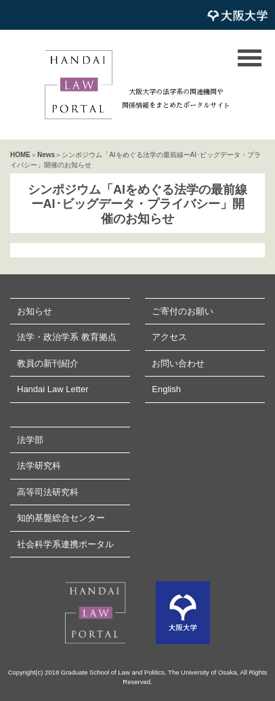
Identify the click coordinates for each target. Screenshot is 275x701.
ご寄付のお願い (182, 311)
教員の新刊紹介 (48, 363)
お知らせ (34, 311)
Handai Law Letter (53, 389)
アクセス (169, 337)
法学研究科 (39, 466)
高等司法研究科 (48, 492)
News (46, 154)
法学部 (30, 440)
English (166, 389)
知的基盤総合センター (61, 518)
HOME (20, 154)
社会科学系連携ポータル (65, 544)
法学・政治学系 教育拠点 (67, 337)
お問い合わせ (178, 363)
